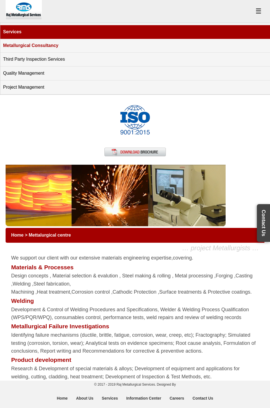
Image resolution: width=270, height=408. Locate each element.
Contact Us (203, 398)
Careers (176, 398)
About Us (84, 398)
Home (62, 398)
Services (110, 398)
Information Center (143, 398)
